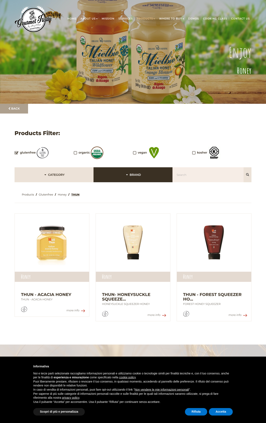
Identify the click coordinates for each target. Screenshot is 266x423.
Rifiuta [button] (196, 411)
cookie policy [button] (127, 377)
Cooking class (215, 18)
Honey (62, 194)
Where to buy (171, 18)
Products (146, 18)
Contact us (240, 18)
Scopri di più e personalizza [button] (59, 411)
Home (72, 18)
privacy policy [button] (70, 397)
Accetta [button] (221, 411)
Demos (193, 18)
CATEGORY (53, 175)
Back (14, 108)
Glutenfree (46, 194)
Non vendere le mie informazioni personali (161, 389)
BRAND (133, 175)
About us (89, 18)
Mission (108, 18)
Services (125, 18)
